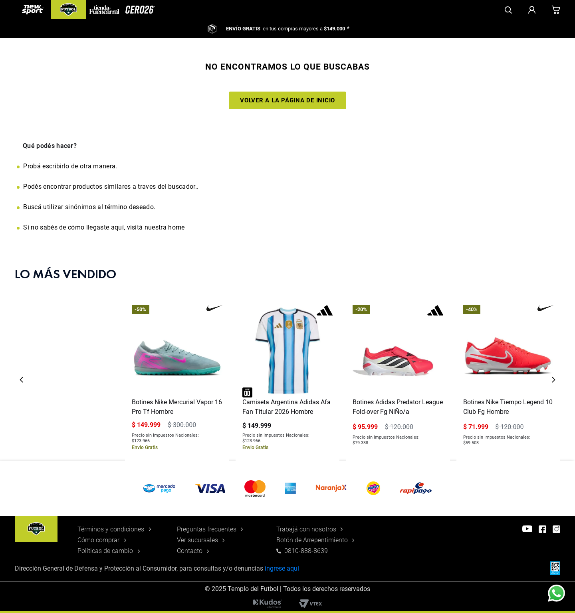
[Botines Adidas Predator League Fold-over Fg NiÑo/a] (398, 379)
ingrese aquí (282, 568)
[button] (287, 488)
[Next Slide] (553, 379)
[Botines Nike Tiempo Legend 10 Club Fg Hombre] (508, 379)
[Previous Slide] (21, 379)
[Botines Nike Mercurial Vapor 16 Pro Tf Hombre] (177, 379)
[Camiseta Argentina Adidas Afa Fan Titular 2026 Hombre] (287, 379)
